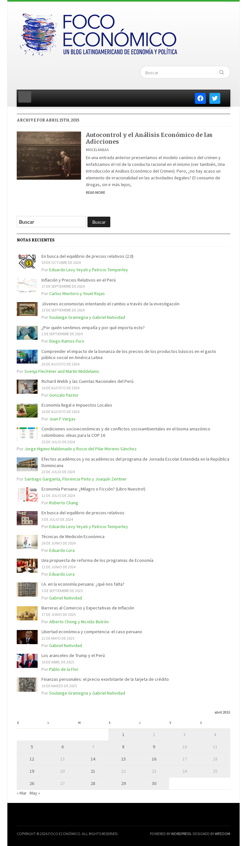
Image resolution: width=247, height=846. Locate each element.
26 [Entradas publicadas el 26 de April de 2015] (32, 783)
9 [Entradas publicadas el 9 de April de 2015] (154, 747)
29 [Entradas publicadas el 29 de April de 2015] (123, 783)
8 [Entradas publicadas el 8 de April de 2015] (123, 747)
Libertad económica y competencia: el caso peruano (91, 631)
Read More (95, 192)
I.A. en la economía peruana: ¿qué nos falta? (82, 584)
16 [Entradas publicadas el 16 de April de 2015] (154, 759)
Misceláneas (97, 149)
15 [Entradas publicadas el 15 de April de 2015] (123, 759)
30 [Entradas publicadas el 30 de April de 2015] (154, 783)
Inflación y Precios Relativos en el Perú (78, 280)
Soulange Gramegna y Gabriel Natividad (87, 317)
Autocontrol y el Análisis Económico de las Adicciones (149, 138)
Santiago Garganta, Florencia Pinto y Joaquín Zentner (75, 479)
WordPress (181, 833)
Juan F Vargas (62, 419)
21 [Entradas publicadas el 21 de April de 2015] (93, 771)
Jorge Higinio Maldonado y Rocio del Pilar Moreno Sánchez (80, 449)
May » (35, 793)
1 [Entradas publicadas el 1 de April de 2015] (123, 734)
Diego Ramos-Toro (66, 341)
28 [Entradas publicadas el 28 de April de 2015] (93, 783)
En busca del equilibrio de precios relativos (82, 513)
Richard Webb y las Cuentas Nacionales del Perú (87, 381)
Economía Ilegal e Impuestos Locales (76, 405)
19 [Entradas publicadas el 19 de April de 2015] (32, 771)
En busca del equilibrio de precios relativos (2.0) (87, 256)
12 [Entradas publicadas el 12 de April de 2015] (32, 759)
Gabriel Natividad (65, 598)
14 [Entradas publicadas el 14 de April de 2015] (93, 759)
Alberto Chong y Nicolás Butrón (79, 622)
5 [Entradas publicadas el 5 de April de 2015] (32, 747)
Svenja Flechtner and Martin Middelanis (61, 371)
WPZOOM (222, 833)
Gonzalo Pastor (63, 395)
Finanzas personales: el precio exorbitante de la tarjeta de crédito (105, 679)
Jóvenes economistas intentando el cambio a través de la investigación (110, 304)
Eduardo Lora (62, 550)
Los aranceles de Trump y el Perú (73, 655)
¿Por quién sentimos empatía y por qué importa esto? (93, 327)
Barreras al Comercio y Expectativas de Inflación (87, 608)
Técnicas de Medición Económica (73, 536)
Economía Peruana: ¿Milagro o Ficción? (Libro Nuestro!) (93, 489)
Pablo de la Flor (63, 669)
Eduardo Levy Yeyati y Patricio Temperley (88, 270)
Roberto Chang (63, 503)
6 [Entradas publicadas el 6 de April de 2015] (62, 747)
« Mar (22, 793)
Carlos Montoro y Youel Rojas (77, 293)
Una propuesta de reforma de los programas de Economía (97, 560)
